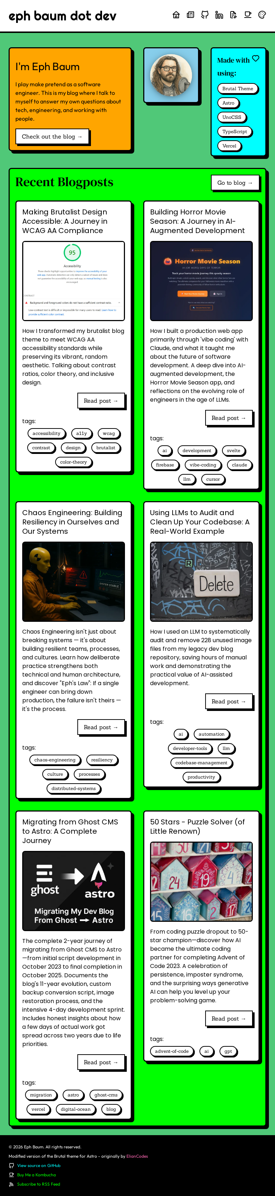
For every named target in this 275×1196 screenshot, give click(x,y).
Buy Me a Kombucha (36, 1174)
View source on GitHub (39, 1165)
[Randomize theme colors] (262, 14)
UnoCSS (231, 117)
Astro (228, 103)
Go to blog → (235, 182)
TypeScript (234, 132)
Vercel (229, 146)
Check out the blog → (52, 136)
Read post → (101, 400)
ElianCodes (137, 1156)
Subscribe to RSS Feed (38, 1184)
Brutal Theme (237, 89)
